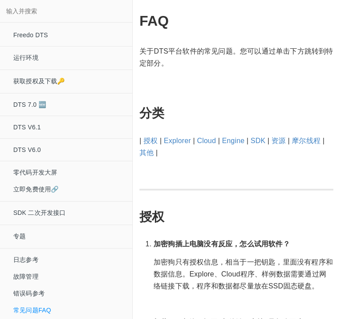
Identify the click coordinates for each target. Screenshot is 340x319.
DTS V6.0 (27, 149)
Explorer (177, 140)
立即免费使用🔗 (35, 189)
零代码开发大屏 (35, 172)
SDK (258, 140)
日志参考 (26, 259)
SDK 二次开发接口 (39, 212)
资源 (278, 140)
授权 (150, 140)
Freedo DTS (30, 35)
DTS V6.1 (27, 127)
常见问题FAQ (32, 310)
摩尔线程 (306, 140)
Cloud (206, 140)
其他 (146, 152)
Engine (233, 140)
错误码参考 (29, 293)
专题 (19, 236)
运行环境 (26, 57)
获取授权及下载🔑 (39, 81)
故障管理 (26, 276)
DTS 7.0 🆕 (29, 104)
